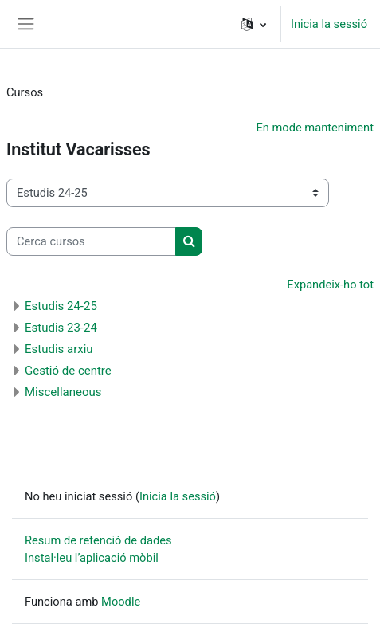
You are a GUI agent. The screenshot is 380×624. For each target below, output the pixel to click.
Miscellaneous (63, 392)
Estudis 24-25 (61, 306)
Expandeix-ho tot (330, 284)
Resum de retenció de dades (98, 540)
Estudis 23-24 (61, 327)
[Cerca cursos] (91, 241)
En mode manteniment (315, 127)
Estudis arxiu (59, 349)
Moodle (120, 602)
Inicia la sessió (329, 24)
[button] (253, 24)
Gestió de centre (68, 370)
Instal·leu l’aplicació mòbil (92, 558)
